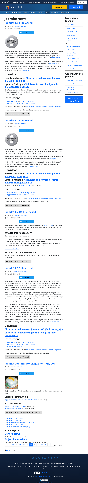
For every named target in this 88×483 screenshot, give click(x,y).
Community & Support (50, 2)
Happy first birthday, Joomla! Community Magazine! (21, 400)
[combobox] (82, 2)
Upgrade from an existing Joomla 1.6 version (21, 103)
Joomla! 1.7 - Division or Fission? (15, 407)
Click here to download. (12, 249)
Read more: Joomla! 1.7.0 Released (17, 205)
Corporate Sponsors (73, 84)
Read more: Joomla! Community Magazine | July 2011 (23, 413)
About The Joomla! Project (72, 39)
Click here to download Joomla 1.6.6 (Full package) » (32, 79)
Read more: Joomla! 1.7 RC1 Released (18, 261)
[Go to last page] (52, 444)
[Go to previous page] (9, 444)
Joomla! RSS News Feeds (74, 65)
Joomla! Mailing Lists (73, 58)
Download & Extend (19, 2)
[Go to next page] (48, 444)
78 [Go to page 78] (45, 445)
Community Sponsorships (71, 88)
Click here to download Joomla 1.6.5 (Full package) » (34, 329)
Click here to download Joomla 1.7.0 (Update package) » (31, 181)
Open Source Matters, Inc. (42, 477)
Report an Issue (75, 466)
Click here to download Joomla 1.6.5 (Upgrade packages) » (30, 334)
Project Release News (20, 26)
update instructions (25, 185)
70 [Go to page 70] (16, 445)
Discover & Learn (34, 2)
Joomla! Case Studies (73, 46)
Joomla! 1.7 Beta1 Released (15, 418)
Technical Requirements (74, 69)
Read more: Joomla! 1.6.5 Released (17, 357)
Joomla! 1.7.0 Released (19, 120)
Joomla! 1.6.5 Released (19, 268)
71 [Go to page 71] (20, 445)
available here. (55, 58)
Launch (76, 7)
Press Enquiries (65, 12)
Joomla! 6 (40, 12)
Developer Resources (68, 2)
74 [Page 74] (31, 445)
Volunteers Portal (72, 93)
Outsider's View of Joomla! (13, 409)
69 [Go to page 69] (13, 445)
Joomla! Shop (71, 49)
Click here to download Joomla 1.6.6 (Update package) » (31, 85)
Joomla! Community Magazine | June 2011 (20, 423)
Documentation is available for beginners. (48, 107)
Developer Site (53, 63)
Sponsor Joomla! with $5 (50, 466)
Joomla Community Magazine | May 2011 (20, 427)
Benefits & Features (29, 12)
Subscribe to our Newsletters (74, 99)
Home (8, 12)
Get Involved (71, 35)
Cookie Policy (38, 466)
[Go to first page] (6, 444)
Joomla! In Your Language (71, 54)
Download (59, 7)
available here (25, 70)
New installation (12, 101)
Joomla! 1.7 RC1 (48, 225)
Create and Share (72, 32)
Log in (44, 468)
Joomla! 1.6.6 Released (19, 23)
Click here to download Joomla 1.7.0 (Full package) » (32, 175)
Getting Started (71, 28)
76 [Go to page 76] (38, 445)
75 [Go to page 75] (35, 445)
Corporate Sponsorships (74, 80)
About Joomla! (16, 12)
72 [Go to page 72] (24, 445)
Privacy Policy (28, 466)
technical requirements (28, 101)
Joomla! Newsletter (73, 62)
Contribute (54, 12)
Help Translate (64, 466)
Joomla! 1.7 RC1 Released (20, 212)
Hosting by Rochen (44, 482)
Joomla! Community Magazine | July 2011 (31, 363)
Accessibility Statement (15, 466)
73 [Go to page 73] (27, 445)
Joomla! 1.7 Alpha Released (15, 425)
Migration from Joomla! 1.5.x (16, 346)
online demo (30, 107)
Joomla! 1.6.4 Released (14, 421)
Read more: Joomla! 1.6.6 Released (17, 114)
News (47, 12)
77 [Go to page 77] (42, 445)
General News (17, 367)
